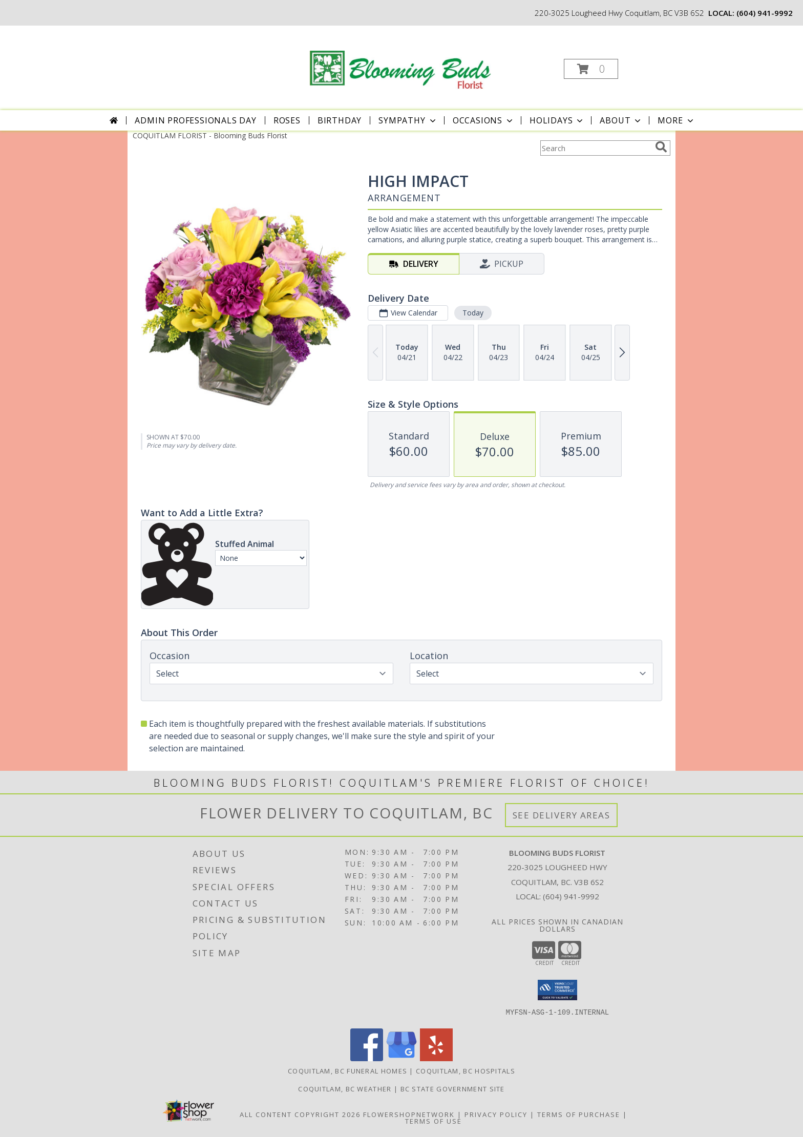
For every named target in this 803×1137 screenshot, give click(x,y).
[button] (591, 69)
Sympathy (407, 120)
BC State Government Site (452, 1088)
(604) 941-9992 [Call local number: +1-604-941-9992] (764, 13)
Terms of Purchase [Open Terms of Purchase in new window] (578, 1114)
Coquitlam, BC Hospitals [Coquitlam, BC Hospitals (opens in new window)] (465, 1071)
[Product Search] (595, 148)
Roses (287, 120)
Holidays (557, 120)
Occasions (484, 120)
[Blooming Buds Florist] (400, 59)
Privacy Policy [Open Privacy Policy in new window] (495, 1114)
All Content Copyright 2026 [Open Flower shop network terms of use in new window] (300, 1114)
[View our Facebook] (366, 1058)
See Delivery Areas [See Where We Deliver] (561, 815)
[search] (661, 147)
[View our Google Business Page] (401, 1058)
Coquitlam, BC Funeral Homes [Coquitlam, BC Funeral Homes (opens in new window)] (347, 1071)
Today (472, 313)
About (621, 120)
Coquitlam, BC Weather (344, 1088)
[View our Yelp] (436, 1058)
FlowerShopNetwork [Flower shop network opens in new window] (409, 1114)
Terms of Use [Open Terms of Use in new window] (433, 1121)
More (676, 120)
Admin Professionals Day (195, 120)
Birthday (340, 120)
